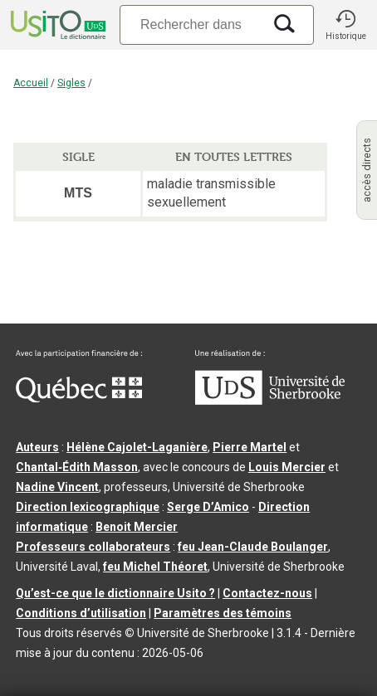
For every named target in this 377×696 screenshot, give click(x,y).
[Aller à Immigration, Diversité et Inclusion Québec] (79, 398)
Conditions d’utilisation (81, 613)
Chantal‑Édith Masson (77, 467)
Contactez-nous (267, 593)
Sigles (71, 83)
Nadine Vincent (57, 487)
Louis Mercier (287, 467)
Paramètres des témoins (222, 613)
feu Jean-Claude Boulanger (253, 546)
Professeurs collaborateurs (93, 546)
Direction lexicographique (87, 506)
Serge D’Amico (208, 506)
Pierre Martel (249, 447)
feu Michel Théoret (155, 566)
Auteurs (37, 447)
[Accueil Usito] (56, 25)
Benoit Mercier (136, 526)
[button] (345, 25)
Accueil (30, 83)
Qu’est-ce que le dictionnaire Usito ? (115, 593)
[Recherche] (191, 24)
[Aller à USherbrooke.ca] (270, 400)
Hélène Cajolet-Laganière (137, 447)
